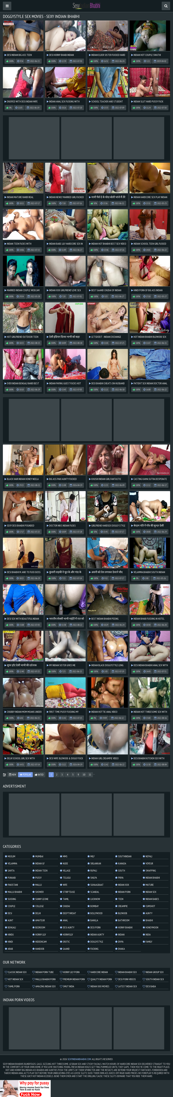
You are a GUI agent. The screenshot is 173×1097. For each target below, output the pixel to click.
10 (84, 774)
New (12, 774)
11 (90, 774)
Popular (25, 774)
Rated (39, 774)
